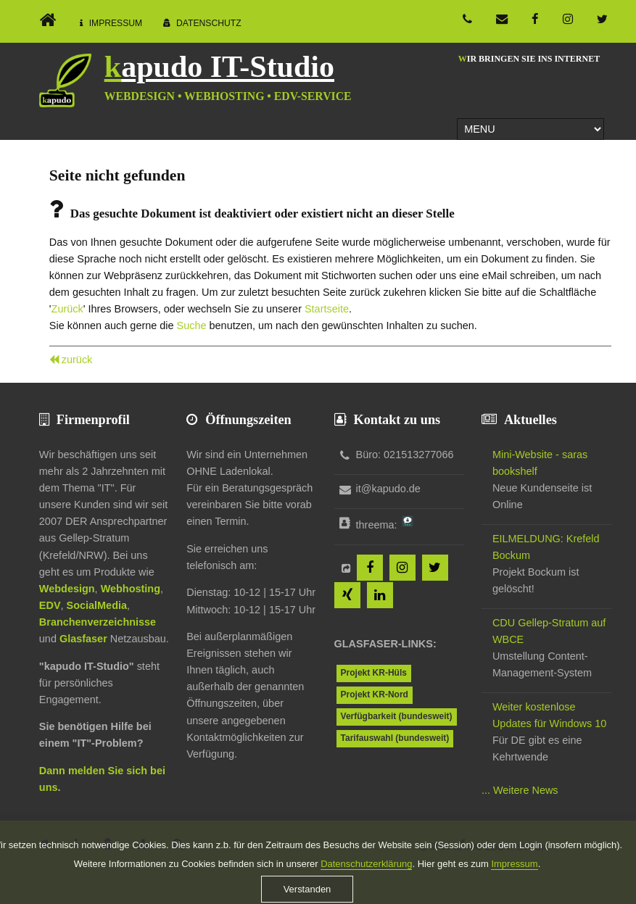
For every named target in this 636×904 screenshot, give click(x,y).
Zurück (67, 309)
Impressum (116, 23)
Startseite (327, 309)
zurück (77, 359)
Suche (192, 325)
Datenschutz (208, 23)
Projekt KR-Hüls (374, 673)
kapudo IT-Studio (219, 66)
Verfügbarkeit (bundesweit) (397, 716)
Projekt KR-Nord (374, 694)
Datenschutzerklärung (366, 887)
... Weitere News (520, 790)
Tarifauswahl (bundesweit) (395, 738)
